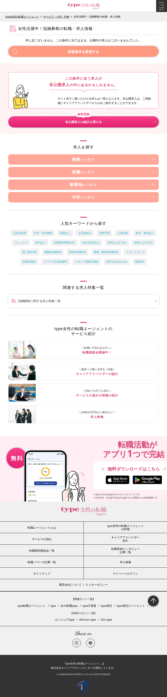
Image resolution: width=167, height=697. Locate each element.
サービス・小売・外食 (56, 16)
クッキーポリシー (96, 585)
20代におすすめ (117, 242)
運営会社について (70, 585)
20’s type (106, 619)
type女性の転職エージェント (22, 16)
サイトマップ (41, 573)
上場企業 (122, 233)
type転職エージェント (31, 606)
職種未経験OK (53, 252)
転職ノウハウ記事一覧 (42, 562)
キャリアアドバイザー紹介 (125, 539)
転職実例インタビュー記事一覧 (125, 550)
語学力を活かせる (116, 261)
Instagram (76, 643)
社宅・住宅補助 (43, 233)
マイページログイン (125, 573)
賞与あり (40, 242)
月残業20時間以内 (64, 242)
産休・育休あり (145, 233)
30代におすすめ (143, 242)
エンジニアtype (65, 619)
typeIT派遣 (89, 606)
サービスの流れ (42, 539)
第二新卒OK (29, 252)
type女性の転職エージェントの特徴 (125, 527)
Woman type (87, 619)
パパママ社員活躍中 (55, 261)
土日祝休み (84, 233)
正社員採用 (19, 233)
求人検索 (125, 562)
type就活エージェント (131, 606)
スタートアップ (135, 252)
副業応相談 (29, 261)
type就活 (106, 606)
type (53, 606)
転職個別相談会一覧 (42, 550)
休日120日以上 (91, 242)
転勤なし (65, 233)
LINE (90, 643)
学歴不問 (104, 233)
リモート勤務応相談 (87, 261)
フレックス (20, 242)
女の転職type (69, 606)
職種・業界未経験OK (106, 252)
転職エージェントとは (42, 527)
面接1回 (139, 261)
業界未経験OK (77, 252)
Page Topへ (153, 600)
